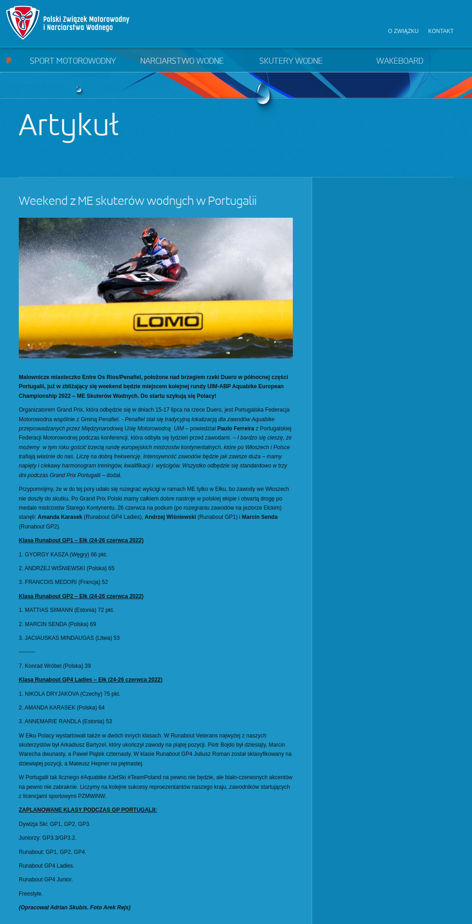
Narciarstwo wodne (182, 61)
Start (9, 60)
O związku (403, 31)
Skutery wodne (291, 61)
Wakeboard (399, 61)
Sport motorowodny (73, 61)
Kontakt (441, 31)
